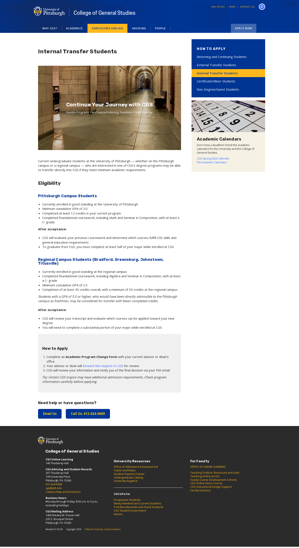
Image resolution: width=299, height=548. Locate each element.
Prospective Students (127, 500)
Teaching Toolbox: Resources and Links (214, 472)
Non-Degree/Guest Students (218, 89)
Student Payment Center (129, 474)
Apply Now (243, 28)
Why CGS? (49, 28)
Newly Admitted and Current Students (137, 503)
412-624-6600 (54, 484)
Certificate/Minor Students (216, 81)
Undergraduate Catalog (128, 477)
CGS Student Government (130, 510)
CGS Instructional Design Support (211, 487)
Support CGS (247, 6)
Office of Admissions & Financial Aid (136, 466)
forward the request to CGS (102, 366)
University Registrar (126, 481)
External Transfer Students (216, 65)
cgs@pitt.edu (54, 488)
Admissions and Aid (107, 28)
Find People (218, 6)
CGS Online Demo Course (206, 483)
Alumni (118, 514)
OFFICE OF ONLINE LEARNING (208, 466)
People (160, 28)
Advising (139, 28)
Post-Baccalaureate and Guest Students (138, 507)
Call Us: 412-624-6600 (87, 413)
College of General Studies (104, 13)
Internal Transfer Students (217, 73)
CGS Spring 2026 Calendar (213, 158)
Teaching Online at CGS (205, 476)
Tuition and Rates (124, 470)
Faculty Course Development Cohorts (213, 479)
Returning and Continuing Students (222, 57)
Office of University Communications (102, 529)
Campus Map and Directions (63, 491)
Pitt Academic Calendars (212, 162)
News (232, 6)
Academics (74, 28)
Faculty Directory (200, 490)
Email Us (49, 413)
